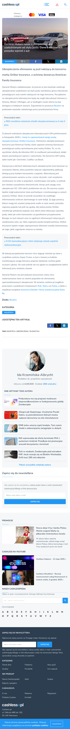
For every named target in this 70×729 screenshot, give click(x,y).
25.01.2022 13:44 (17, 40)
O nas (4, 693)
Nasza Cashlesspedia (10, 679)
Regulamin (51, 693)
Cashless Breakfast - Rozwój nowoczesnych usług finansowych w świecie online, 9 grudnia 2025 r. (51, 577)
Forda (54, 286)
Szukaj (50, 679)
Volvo (45, 286)
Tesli (39, 286)
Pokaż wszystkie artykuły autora (35, 464)
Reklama (28, 693)
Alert (27, 679)
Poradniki (28, 669)
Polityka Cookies (9, 697)
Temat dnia (6, 664)
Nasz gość (51, 664)
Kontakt (28, 697)
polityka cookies (40, 725)
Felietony (28, 664)
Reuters (58, 105)
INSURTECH (9, 61)
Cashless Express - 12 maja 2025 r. (51, 559)
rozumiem (56, 723)
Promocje (7, 520)
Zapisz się (45, 644)
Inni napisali (52, 669)
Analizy (5, 669)
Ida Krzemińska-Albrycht (22, 38)
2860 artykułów (49, 384)
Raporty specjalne (9, 683)
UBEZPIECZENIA (22, 331)
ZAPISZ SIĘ (35, 501)
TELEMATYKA (34, 331)
